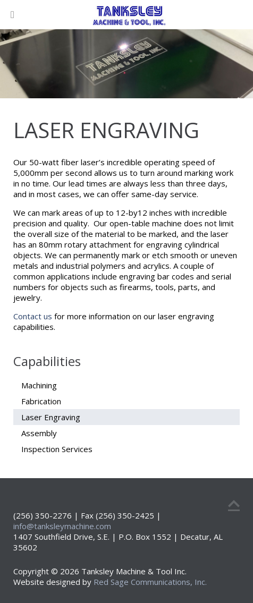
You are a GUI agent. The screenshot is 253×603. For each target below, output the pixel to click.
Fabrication (41, 401)
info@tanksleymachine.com (62, 526)
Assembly (39, 433)
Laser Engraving (50, 417)
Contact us (32, 316)
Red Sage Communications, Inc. (150, 581)
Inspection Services (56, 449)
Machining (39, 385)
